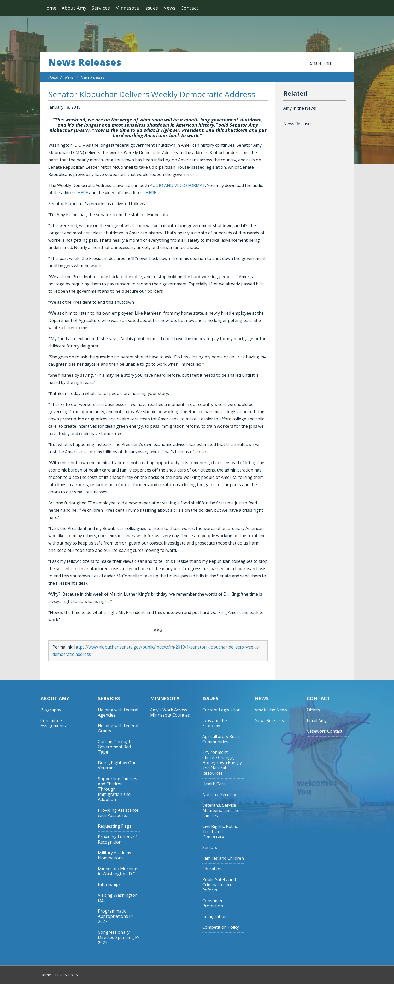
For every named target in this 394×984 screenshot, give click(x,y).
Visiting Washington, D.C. (118, 898)
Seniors (209, 847)
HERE (83, 192)
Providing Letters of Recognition (117, 839)
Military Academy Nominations (114, 855)
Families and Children (223, 858)
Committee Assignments (53, 723)
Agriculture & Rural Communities (221, 739)
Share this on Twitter (343, 63)
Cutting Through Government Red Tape (114, 747)
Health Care (214, 784)
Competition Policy (220, 927)
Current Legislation (221, 710)
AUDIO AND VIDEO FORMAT (177, 185)
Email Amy (317, 720)
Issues (151, 8)
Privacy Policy (66, 974)
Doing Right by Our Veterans (117, 765)
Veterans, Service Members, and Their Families (222, 810)
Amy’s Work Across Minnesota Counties (170, 712)
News (169, 8)
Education (212, 869)
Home (49, 8)
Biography (50, 710)
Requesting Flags (114, 826)
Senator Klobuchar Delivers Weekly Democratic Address (151, 94)
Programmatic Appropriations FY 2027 (115, 916)
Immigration (214, 916)
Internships (109, 884)
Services (101, 8)
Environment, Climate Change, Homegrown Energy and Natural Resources (222, 763)
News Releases (84, 62)
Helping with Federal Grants (118, 728)
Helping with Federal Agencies (118, 712)
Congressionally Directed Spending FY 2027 (118, 937)
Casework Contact (324, 731)
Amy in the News (299, 108)
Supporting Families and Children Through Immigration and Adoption (117, 789)
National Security (219, 794)
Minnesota (127, 8)
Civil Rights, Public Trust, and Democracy (220, 832)
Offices (313, 710)
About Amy (74, 8)
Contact (189, 8)
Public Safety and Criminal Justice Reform (219, 885)
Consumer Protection (212, 903)
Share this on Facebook (337, 63)
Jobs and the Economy (214, 723)
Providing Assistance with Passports (118, 813)
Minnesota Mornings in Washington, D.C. (118, 871)
